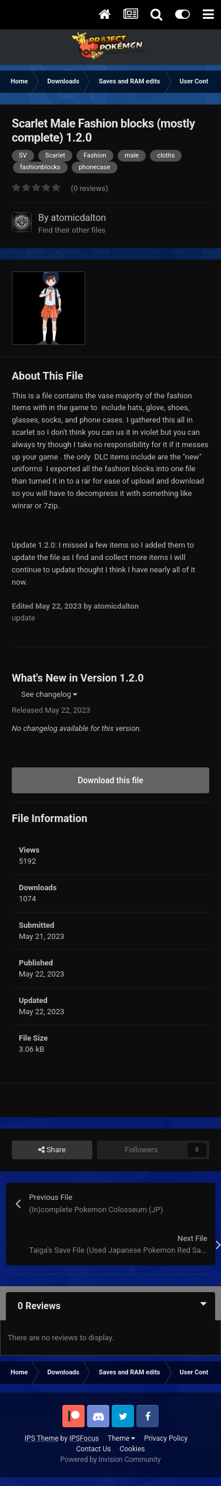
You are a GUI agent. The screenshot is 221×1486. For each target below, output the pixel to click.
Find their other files (72, 230)
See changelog (49, 694)
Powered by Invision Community (111, 1459)
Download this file (110, 780)
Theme (121, 1438)
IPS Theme (42, 1438)
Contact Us (93, 1449)
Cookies (132, 1449)
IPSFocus (84, 1438)
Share (52, 1150)
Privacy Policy (165, 1438)
